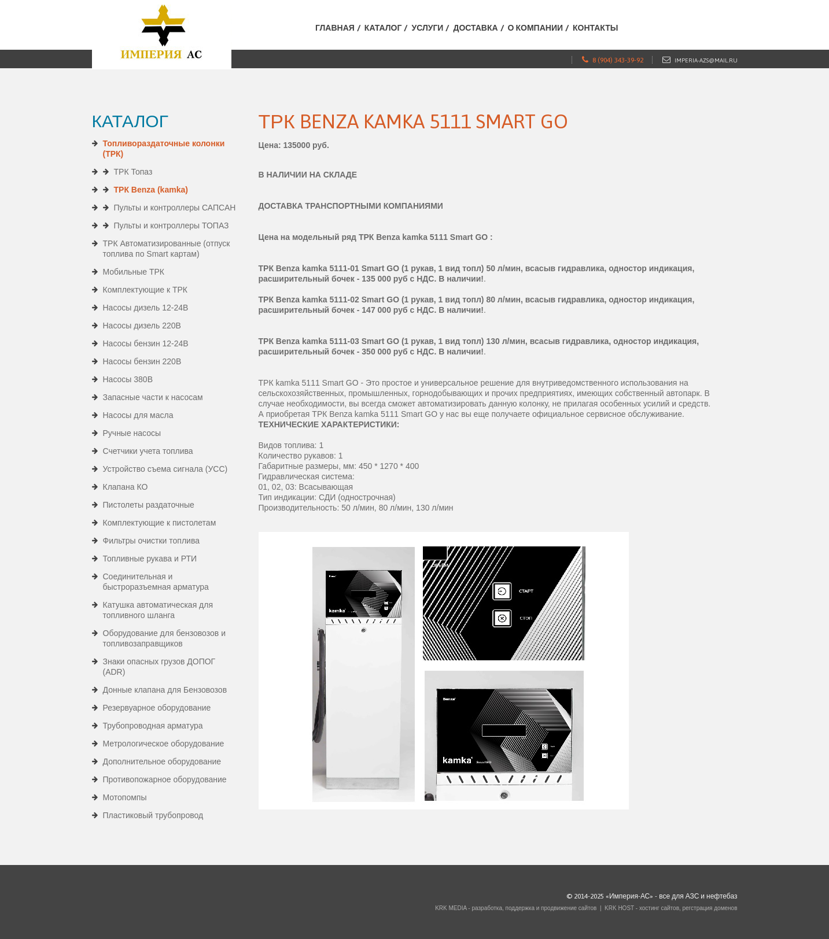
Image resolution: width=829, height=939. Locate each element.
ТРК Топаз (133, 171)
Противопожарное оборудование (165, 779)
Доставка (475, 27)
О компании (535, 27)
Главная (335, 27)
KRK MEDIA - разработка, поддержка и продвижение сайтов (515, 908)
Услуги (427, 27)
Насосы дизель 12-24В (146, 307)
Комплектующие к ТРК (145, 289)
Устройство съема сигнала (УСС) (165, 469)
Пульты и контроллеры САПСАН (175, 207)
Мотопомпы (125, 797)
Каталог (383, 27)
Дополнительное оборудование (162, 761)
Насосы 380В (128, 379)
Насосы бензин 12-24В (146, 343)
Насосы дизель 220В (142, 325)
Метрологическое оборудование (163, 743)
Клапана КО (125, 486)
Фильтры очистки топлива (151, 540)
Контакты (595, 27)
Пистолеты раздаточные (148, 504)
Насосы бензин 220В (142, 361)
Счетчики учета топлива (148, 451)
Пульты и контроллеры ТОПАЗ (171, 225)
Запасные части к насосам (153, 397)
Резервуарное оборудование (157, 707)
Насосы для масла (138, 415)
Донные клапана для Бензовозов (165, 689)
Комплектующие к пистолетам (159, 522)
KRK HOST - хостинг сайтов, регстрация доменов (671, 908)
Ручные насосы (132, 433)
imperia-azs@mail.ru (706, 60)
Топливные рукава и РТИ (150, 558)
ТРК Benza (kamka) (151, 189)
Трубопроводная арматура (153, 725)
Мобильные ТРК (133, 271)
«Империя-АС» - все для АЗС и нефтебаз (672, 896)
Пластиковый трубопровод (153, 815)
